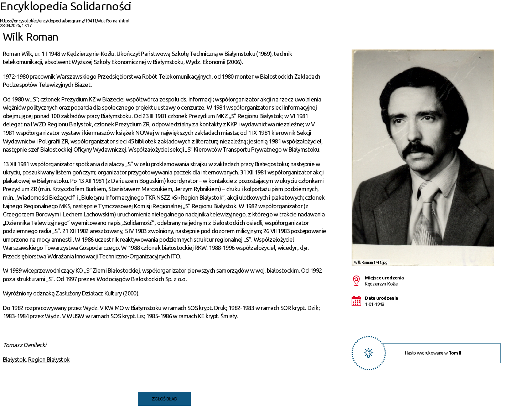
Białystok (14, 359)
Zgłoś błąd (164, 398)
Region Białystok (49, 359)
